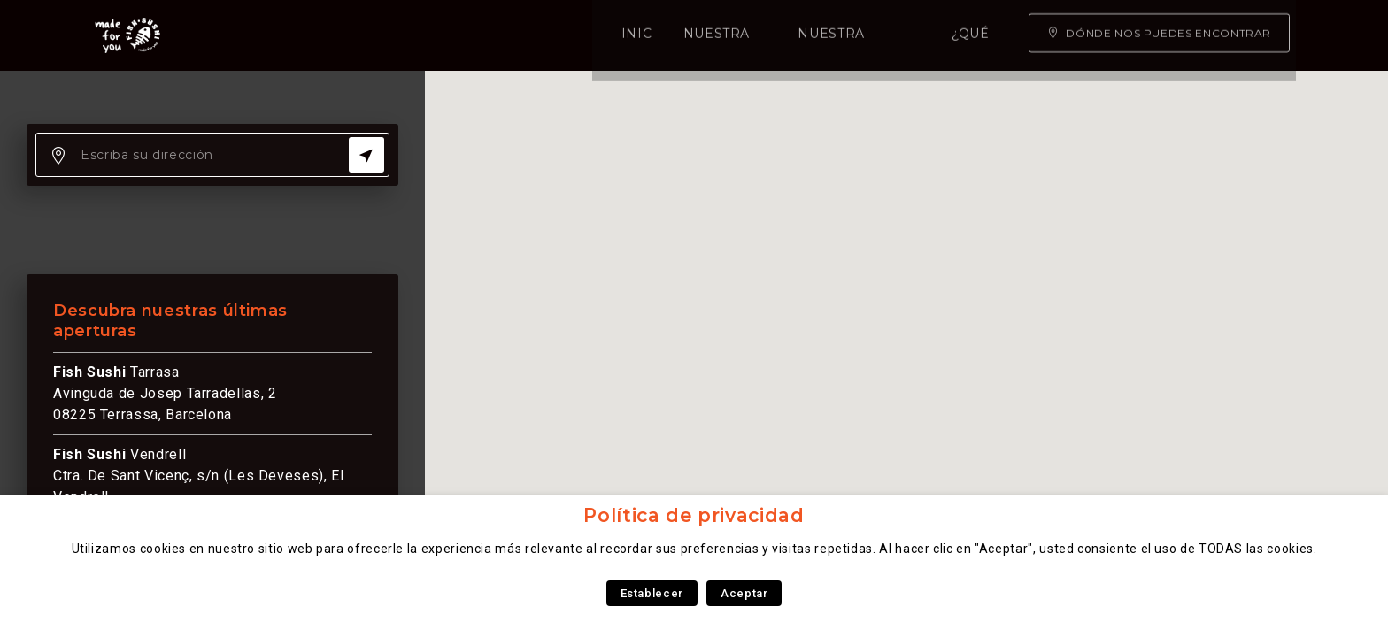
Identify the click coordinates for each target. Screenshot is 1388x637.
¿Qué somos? (736, 35)
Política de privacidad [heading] (693, 515)
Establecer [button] (652, 593)
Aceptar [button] (744, 593)
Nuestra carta (405, 35)
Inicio (297, 35)
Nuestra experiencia (574, 35)
